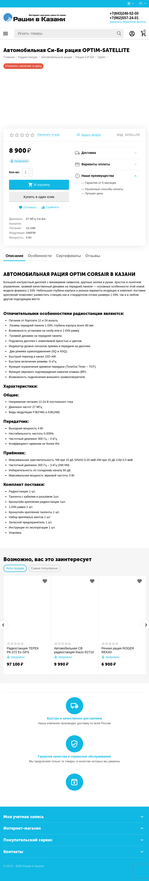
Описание (14, 256)
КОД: (120, 135)
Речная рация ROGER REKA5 (117, 650)
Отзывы (92, 256)
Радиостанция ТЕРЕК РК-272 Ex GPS (23, 650)
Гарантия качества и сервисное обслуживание (74, 756)
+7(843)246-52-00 (124, 13)
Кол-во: (14, 172)
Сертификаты (68, 256)
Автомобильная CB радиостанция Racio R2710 (74, 650)
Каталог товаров (5, 33)
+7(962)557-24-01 (124, 18)
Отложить (28, 207)
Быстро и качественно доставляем (74, 718)
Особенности (39, 256)
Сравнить (50, 207)
